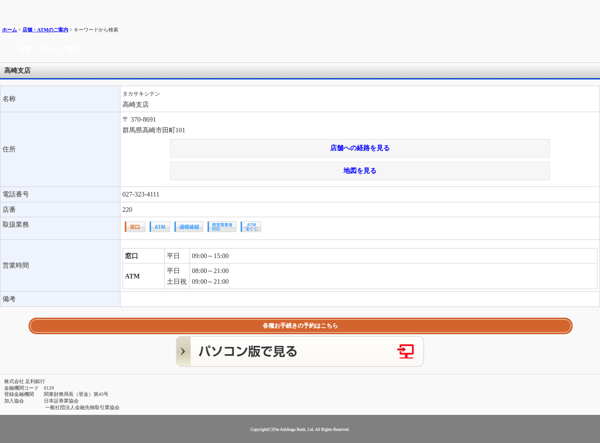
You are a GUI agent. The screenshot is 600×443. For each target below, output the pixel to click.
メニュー (590, 9)
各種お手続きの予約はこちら (300, 326)
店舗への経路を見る (360, 147)
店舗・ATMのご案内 (45, 30)
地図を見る (360, 170)
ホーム (9, 30)
